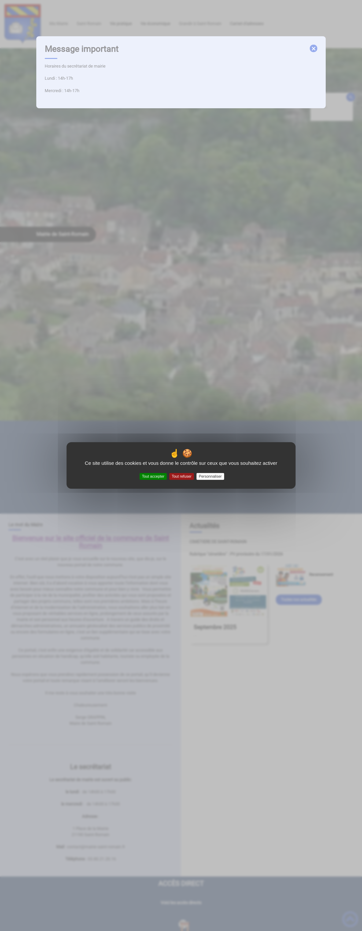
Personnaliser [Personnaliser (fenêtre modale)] (210, 476)
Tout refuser (181, 476)
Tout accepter (153, 476)
